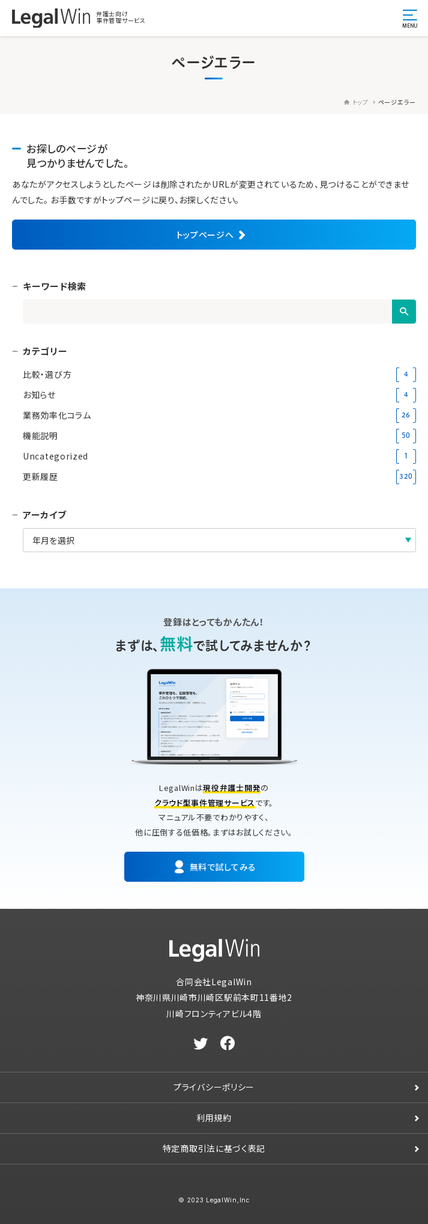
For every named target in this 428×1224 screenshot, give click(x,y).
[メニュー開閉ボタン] (410, 18)
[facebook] (227, 1043)
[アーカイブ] (219, 540)
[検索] (404, 312)
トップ (356, 101)
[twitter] (200, 1043)
